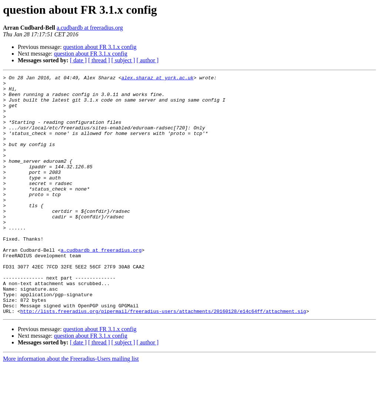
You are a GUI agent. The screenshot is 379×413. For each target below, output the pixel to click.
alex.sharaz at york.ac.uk (157, 78)
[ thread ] (99, 60)
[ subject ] (123, 60)
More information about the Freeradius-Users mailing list (71, 406)
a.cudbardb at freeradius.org (90, 27)
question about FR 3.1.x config (100, 47)
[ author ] (148, 60)
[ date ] (78, 60)
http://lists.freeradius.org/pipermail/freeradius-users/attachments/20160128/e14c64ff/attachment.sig (163, 359)
